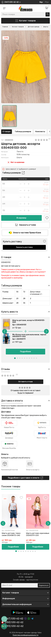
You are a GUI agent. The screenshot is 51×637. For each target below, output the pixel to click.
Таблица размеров (23, 132)
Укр (41, 2)
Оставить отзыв (25, 382)
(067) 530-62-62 (12, 618)
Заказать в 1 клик (25, 225)
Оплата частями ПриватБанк (25, 232)
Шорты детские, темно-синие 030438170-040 (11, 534)
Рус (47, 2)
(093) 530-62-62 (12, 626)
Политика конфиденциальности (25, 635)
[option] (9, 116)
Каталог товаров (26, 21)
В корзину (21, 218)
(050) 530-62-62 (12, 622)
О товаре (6, 132)
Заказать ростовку (24, 247)
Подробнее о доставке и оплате (25, 478)
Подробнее (25, 351)
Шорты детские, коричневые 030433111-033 (37, 534)
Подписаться (43, 585)
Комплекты (40, 132)
